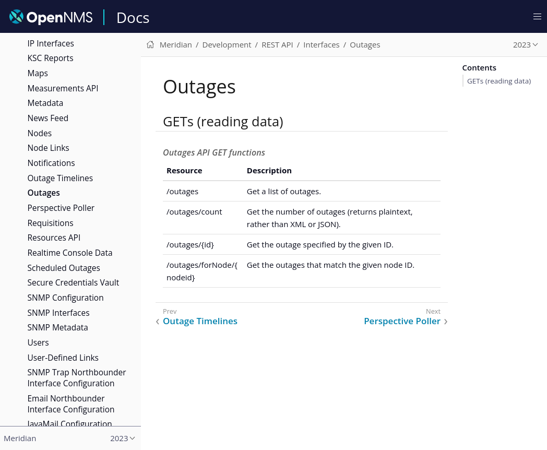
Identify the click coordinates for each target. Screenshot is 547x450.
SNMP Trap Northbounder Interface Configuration (77, 377)
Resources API (54, 237)
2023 (522, 44)
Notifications (51, 163)
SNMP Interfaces (59, 312)
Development (227, 44)
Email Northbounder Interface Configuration (71, 404)
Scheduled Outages (64, 268)
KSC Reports (51, 58)
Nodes (40, 133)
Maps (38, 73)
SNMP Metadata (58, 327)
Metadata (46, 103)
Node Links (48, 147)
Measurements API (63, 88)
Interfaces (321, 44)
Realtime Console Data (70, 252)
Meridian (176, 44)
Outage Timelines (60, 178)
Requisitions (51, 223)
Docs (133, 17)
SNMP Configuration (66, 297)
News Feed (48, 118)
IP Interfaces (51, 43)
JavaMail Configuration (70, 424)
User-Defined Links (63, 357)
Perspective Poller (61, 208)
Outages (44, 192)
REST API (277, 44)
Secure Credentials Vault (74, 282)
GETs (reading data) (499, 81)
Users (38, 342)
